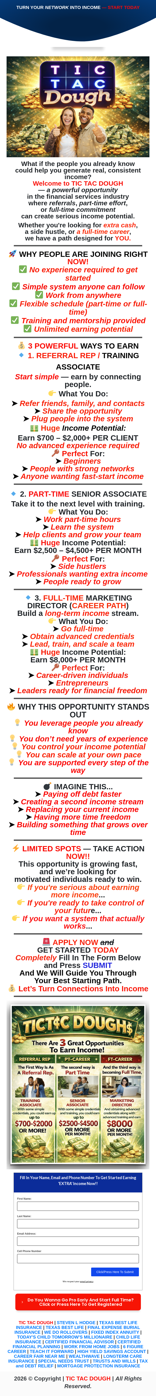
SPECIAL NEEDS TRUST (63, 1361)
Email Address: (26, 1233)
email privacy (86, 1281)
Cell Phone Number (29, 1251)
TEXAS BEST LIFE (65, 1327)
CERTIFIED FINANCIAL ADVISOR (79, 1341)
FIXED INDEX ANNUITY (115, 1332)
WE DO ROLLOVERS (66, 1332)
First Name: (24, 1198)
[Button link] (78, 1302)
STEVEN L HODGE (76, 1322)
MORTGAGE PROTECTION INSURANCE (98, 1365)
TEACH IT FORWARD (52, 1351)
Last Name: (24, 1216)
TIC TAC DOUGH (36, 1322)
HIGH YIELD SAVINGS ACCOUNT (111, 1351)
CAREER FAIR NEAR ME (39, 1356)
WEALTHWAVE (84, 1356)
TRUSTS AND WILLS (114, 1361)
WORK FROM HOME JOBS (91, 1346)
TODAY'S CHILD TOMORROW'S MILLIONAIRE (64, 1337)
